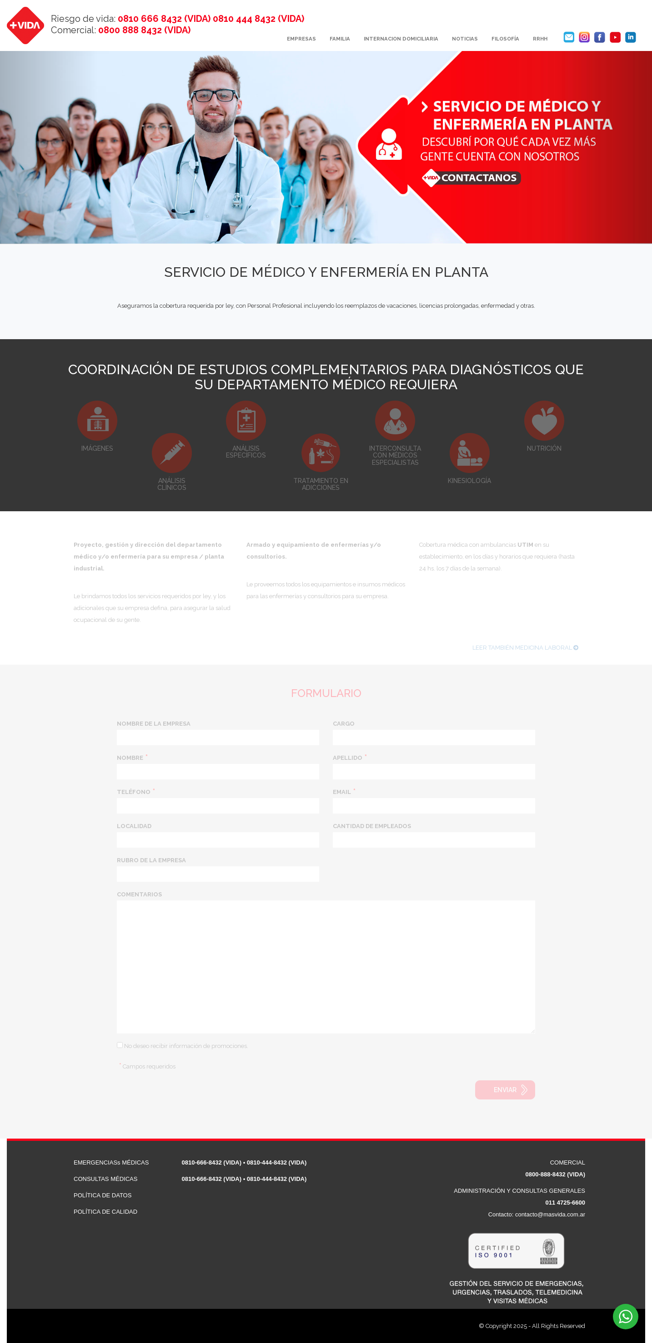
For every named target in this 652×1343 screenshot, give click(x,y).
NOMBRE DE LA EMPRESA (154, 724)
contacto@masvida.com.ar (550, 1214)
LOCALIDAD (134, 826)
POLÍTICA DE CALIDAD (105, 1211)
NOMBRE (130, 757)
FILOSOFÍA (505, 39)
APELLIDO (347, 757)
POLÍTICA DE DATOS (102, 1195)
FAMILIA (340, 39)
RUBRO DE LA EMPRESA (151, 860)
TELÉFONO (133, 792)
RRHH (540, 39)
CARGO (344, 724)
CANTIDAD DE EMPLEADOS (372, 826)
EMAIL (342, 792)
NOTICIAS (465, 39)
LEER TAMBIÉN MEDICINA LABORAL (525, 653)
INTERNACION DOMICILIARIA (401, 39)
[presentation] (186, 1098)
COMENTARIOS (139, 894)
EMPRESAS (301, 39)
